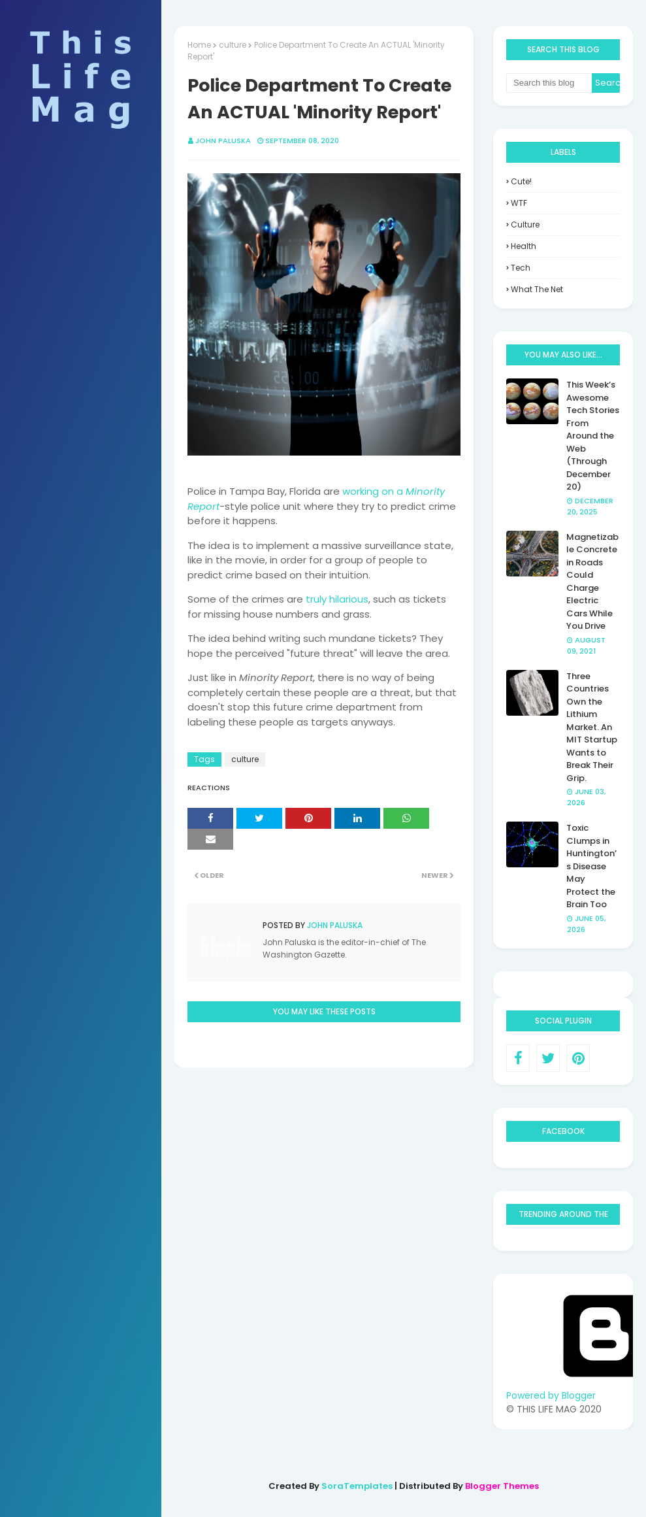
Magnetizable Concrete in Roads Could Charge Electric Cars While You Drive (592, 582)
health (523, 246)
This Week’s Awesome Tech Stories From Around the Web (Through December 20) (592, 435)
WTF (519, 202)
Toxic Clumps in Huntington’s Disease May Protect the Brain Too (591, 866)
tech (520, 267)
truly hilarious (337, 599)
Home (199, 44)
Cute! (521, 181)
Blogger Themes (502, 1486)
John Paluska (223, 140)
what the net (537, 289)
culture (232, 44)
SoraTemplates (357, 1486)
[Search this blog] (548, 83)
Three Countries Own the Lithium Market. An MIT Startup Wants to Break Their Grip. (591, 727)
